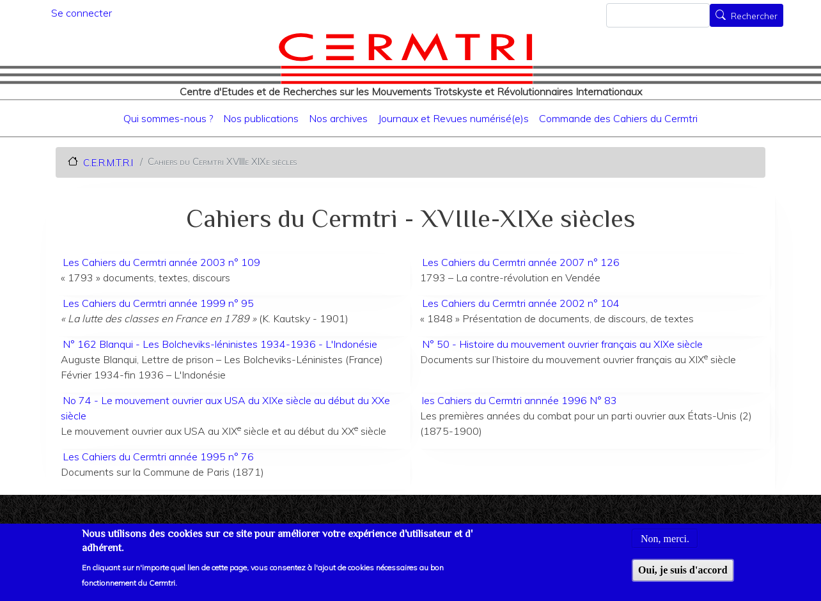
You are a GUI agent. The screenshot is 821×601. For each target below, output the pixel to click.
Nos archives (338, 118)
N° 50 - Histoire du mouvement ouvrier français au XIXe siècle (562, 344)
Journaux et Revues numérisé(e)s (453, 118)
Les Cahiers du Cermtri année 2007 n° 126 (521, 262)
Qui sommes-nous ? (168, 118)
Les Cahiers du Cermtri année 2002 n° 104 (521, 303)
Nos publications (261, 118)
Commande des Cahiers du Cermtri (618, 118)
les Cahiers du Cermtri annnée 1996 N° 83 (519, 400)
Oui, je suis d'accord (683, 577)
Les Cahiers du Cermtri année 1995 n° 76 (158, 456)
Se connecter (81, 12)
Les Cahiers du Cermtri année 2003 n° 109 (161, 262)
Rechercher (754, 16)
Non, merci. (665, 545)
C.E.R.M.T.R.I (108, 162)
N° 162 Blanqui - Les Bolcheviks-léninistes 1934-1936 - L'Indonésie (220, 344)
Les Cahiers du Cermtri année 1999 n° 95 (158, 303)
